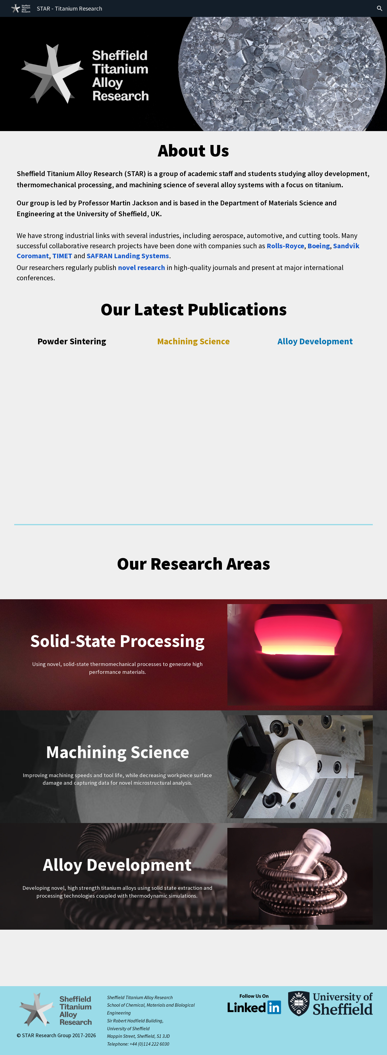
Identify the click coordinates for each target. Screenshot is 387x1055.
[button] (379, 8)
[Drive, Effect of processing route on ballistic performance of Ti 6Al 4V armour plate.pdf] (315, 425)
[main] (193, 150)
